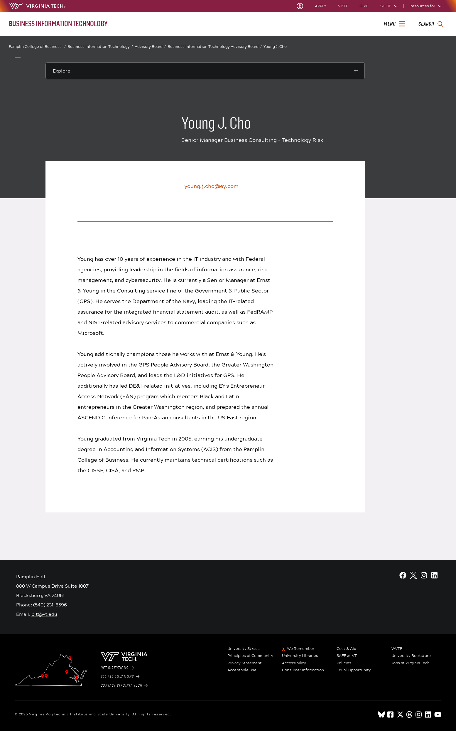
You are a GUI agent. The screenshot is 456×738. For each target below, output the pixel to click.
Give (364, 6)
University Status (243, 648)
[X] (413, 575)
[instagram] (419, 714)
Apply (320, 6)
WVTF (396, 648)
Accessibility (294, 663)
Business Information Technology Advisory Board (215, 46)
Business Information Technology (100, 47)
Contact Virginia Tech (124, 685)
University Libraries (300, 655)
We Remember (300, 648)
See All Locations (120, 676)
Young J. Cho (275, 46)
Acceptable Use (241, 670)
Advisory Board (150, 46)
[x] (400, 714)
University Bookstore (411, 655)
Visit (343, 6)
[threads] (409, 714)
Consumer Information (303, 670)
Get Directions (117, 668)
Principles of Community (250, 655)
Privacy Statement (244, 663)
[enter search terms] (430, 24)
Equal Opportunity (354, 670)
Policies (344, 663)
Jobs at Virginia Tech (410, 663)
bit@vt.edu (44, 614)
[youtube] (437, 714)
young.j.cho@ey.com (212, 186)
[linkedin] (428, 714)
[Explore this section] (205, 70)
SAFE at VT (347, 655)
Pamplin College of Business (37, 46)
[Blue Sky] (381, 714)
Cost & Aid (346, 648)
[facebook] (390, 714)
